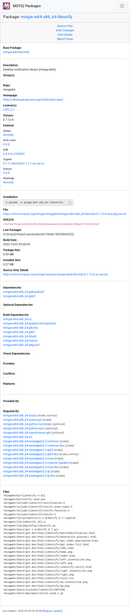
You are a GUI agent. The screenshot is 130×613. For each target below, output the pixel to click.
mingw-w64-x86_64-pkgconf (21, 345)
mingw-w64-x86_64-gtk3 (19, 332)
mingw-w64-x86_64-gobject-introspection (29, 323)
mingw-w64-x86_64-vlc (17, 437)
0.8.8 (6, 144)
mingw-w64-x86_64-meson (20, 340)
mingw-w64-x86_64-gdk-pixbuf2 (23, 292)
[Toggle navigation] (122, 6)
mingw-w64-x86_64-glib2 (19, 296)
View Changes (65, 30)
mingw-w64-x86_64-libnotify (46, 16)
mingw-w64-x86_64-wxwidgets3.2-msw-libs (31, 467)
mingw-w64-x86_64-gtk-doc (20, 327)
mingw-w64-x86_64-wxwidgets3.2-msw (28, 458)
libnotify (8, 135)
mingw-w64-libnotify (16, 52)
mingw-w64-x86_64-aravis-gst (22, 419)
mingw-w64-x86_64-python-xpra (23, 428)
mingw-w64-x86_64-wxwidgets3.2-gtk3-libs (30, 454)
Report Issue (65, 39)
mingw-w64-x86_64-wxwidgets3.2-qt (26, 471)
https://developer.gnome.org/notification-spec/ (33, 99)
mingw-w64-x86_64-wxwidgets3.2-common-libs (33, 445)
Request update (52, 611)
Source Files (65, 26)
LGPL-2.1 (9, 109)
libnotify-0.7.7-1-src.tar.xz (28, 163)
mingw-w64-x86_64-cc (17, 319)
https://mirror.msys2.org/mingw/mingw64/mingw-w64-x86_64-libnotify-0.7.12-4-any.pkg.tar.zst (64, 214)
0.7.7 (6, 163)
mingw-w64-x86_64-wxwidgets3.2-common (31, 441)
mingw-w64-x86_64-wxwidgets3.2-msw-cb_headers (36, 463)
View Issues (64, 34)
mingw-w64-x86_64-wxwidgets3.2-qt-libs (29, 475)
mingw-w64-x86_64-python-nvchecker (27, 424)
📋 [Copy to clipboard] (69, 202)
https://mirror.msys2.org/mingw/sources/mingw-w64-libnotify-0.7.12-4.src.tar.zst (55, 274)
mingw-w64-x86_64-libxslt (20, 336)
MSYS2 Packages (22, 6)
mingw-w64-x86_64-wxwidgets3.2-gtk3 (28, 450)
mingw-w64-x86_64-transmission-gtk (27, 432)
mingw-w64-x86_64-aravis (20, 415)
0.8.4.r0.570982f (14, 154)
